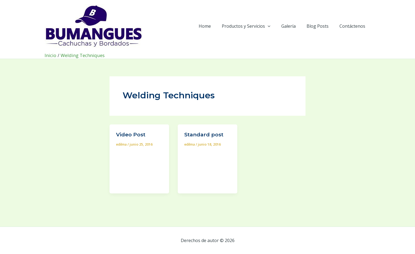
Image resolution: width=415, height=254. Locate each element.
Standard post (205, 134)
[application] (275, 26)
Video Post (131, 134)
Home (214, 26)
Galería (294, 26)
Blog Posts (321, 26)
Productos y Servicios (253, 26)
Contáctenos (353, 26)
